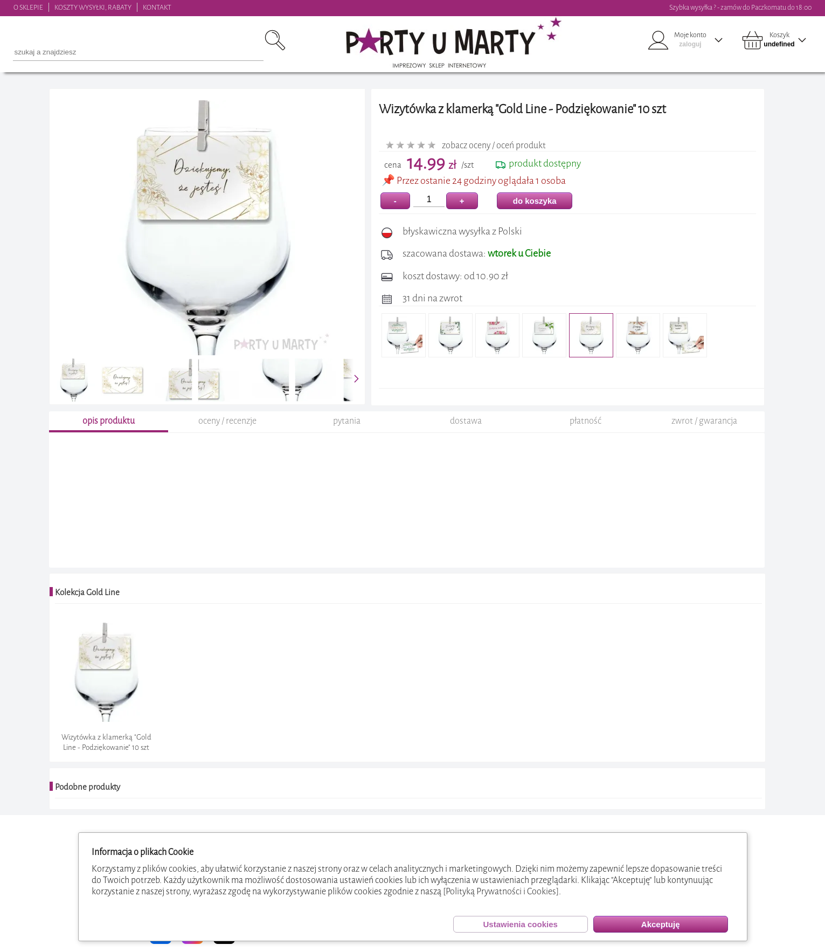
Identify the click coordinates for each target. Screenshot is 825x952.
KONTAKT (157, 7)
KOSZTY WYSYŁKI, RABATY (92, 7)
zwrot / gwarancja (704, 420)
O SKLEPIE (28, 7)
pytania (346, 420)
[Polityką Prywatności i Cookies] (501, 891)
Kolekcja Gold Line (87, 592)
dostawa (466, 420)
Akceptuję (660, 924)
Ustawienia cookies (520, 924)
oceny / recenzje (227, 420)
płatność (585, 420)
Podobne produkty (87, 787)
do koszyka (535, 200)
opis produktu (108, 420)
